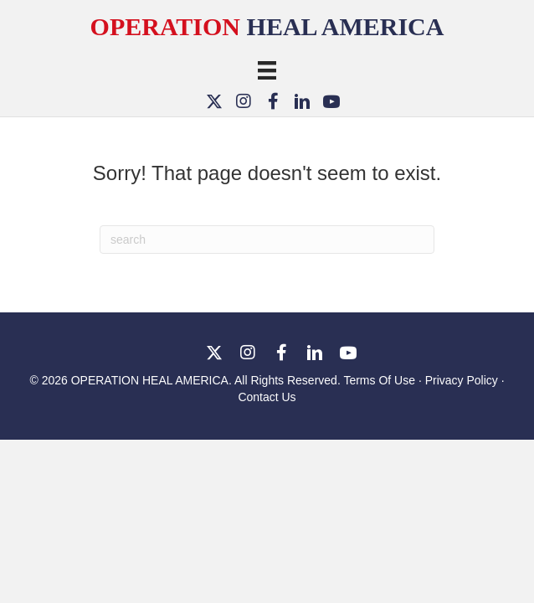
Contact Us (266, 397)
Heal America (267, 26)
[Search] (267, 239)
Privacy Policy (461, 380)
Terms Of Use (380, 380)
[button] (214, 101)
